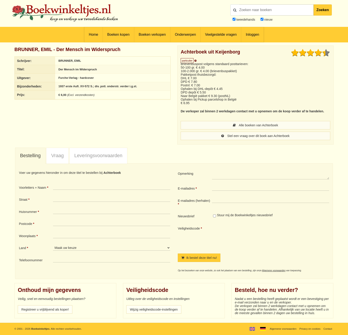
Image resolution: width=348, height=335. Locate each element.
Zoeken (322, 10)
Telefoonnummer (30, 260)
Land (22, 248)
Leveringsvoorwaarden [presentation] (98, 155)
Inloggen (252, 34)
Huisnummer (28, 212)
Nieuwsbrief (186, 216)
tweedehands (245, 19)
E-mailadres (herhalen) (194, 200)
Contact (327, 328)
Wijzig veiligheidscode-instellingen (154, 309)
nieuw (268, 19)
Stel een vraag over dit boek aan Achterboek (255, 136)
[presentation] (249, 236)
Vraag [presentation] (57, 155)
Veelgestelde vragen (221, 34)
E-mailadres (186, 188)
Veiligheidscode (189, 228)
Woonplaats (27, 236)
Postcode (25, 224)
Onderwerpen (185, 34)
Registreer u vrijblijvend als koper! (45, 309)
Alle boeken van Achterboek (255, 125)
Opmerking (185, 173)
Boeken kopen (118, 34)
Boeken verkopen (152, 34)
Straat (23, 199)
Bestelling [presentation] (30, 155)
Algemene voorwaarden (274, 270)
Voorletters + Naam (32, 187)
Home (93, 34)
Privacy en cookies (309, 328)
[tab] (30, 156)
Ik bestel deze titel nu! (199, 258)
